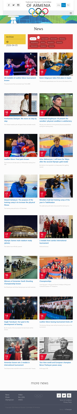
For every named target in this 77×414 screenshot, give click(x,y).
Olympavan (9, 400)
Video (20, 395)
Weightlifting (34, 42)
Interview (51, 46)
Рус (68, 5)
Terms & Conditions (66, 400)
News (7, 395)
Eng (63, 5)
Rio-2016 (21, 397)
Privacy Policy (68, 402)
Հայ (58, 5)
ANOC (20, 400)
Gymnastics (51, 42)
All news (33, 39)
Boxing (43, 42)
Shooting (59, 42)
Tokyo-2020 (45, 39)
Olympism (43, 46)
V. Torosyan (68, 409)
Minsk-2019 (54, 39)
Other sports (34, 46)
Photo (7, 397)
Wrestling (62, 39)
